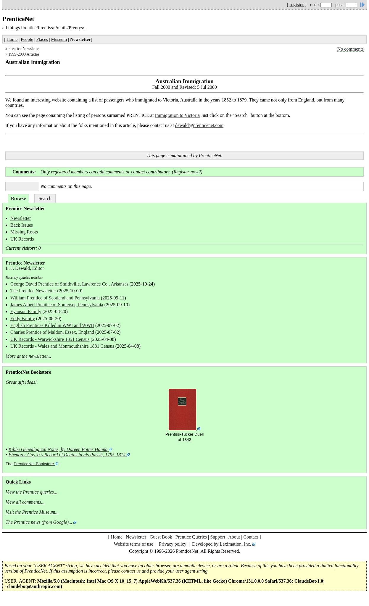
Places (42, 39)
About (234, 536)
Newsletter (20, 218)
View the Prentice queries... (31, 491)
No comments (350, 48)
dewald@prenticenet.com (199, 125)
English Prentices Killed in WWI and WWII (52, 325)
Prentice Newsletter (24, 48)
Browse (18, 198)
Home (12, 39)
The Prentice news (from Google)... (39, 522)
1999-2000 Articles (23, 54)
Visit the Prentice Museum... (32, 512)
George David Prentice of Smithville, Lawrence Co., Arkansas (69, 283)
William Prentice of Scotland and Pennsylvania (55, 297)
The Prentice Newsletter (33, 290)
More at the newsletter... (28, 356)
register (297, 4)
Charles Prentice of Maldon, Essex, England (52, 332)
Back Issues (21, 225)
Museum (59, 39)
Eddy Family (22, 318)
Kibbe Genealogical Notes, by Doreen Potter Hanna (58, 449)
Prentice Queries (191, 536)
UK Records (22, 238)
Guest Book (161, 536)
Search (44, 198)
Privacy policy (172, 544)
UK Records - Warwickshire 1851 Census (49, 339)
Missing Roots (24, 231)
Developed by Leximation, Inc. (221, 544)
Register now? (187, 171)
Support (217, 536)
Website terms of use (133, 544)
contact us (131, 570)
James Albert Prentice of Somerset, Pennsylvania (56, 304)
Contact (250, 536)
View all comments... (25, 502)
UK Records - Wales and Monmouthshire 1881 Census (62, 346)
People (27, 39)
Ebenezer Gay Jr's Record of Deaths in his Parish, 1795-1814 (67, 454)
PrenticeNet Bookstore (34, 464)
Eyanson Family (25, 311)
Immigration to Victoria (177, 115)
